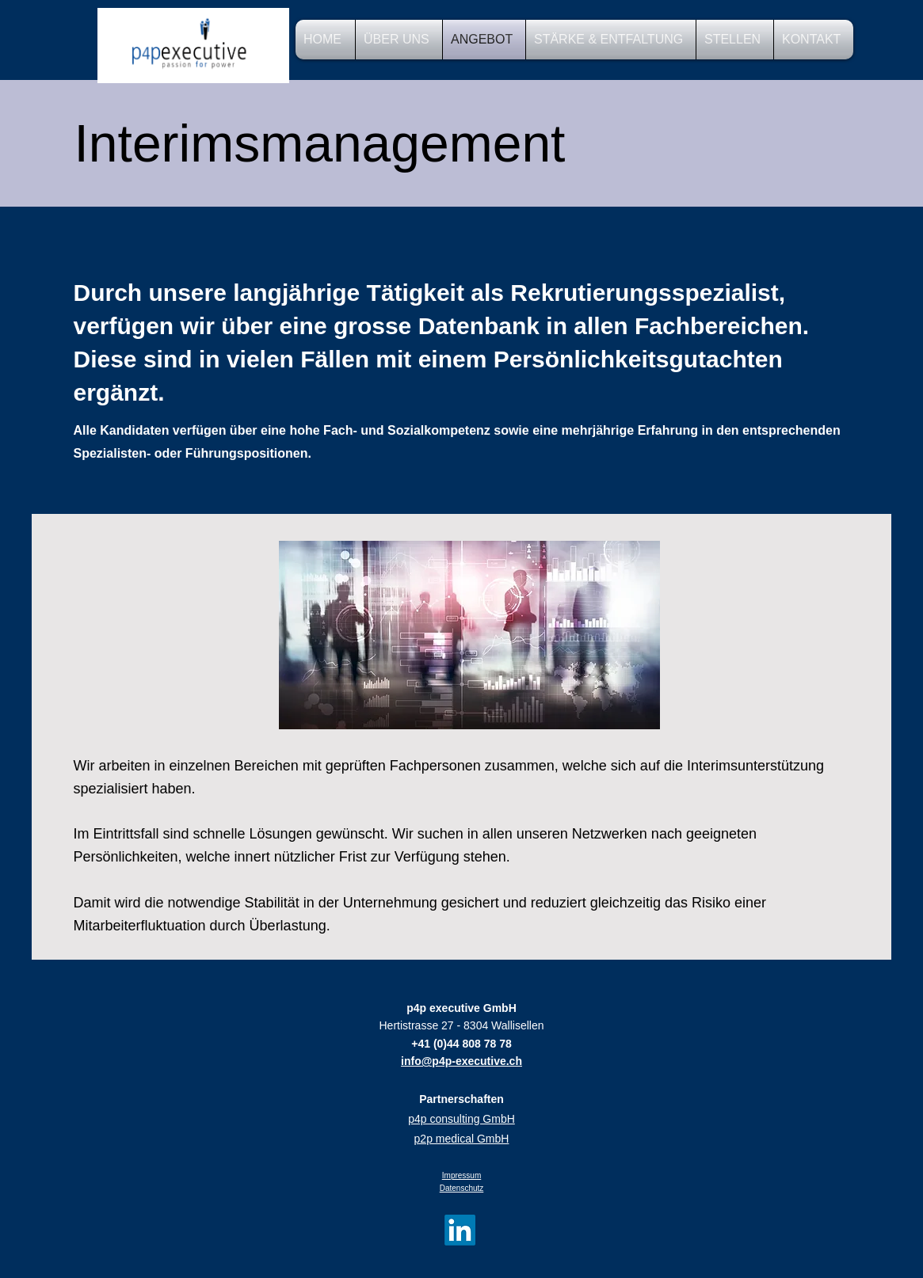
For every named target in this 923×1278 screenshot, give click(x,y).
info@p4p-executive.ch (461, 1061)
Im (446, 1175)
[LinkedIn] (459, 1230)
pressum (466, 1175)
